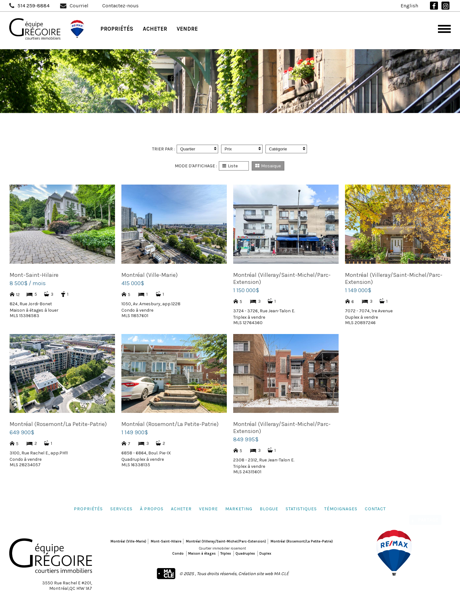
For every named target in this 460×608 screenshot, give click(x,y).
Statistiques (301, 509)
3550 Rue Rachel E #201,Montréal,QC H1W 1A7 (67, 585)
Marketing (238, 509)
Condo (178, 553)
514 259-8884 (34, 5)
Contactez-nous (120, 5)
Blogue (269, 509)
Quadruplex (245, 553)
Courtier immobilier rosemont (222, 548)
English (409, 5)
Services (121, 509)
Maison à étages (202, 553)
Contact (375, 509)
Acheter (155, 29)
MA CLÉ (281, 573)
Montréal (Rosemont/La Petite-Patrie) (302, 541)
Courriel (79, 5)
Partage (428, 515)
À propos (152, 509)
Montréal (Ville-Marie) (128, 541)
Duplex (265, 553)
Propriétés (116, 29)
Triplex (225, 553)
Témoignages (340, 509)
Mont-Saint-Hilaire (166, 541)
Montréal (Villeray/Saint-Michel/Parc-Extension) (226, 541)
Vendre (187, 29)
